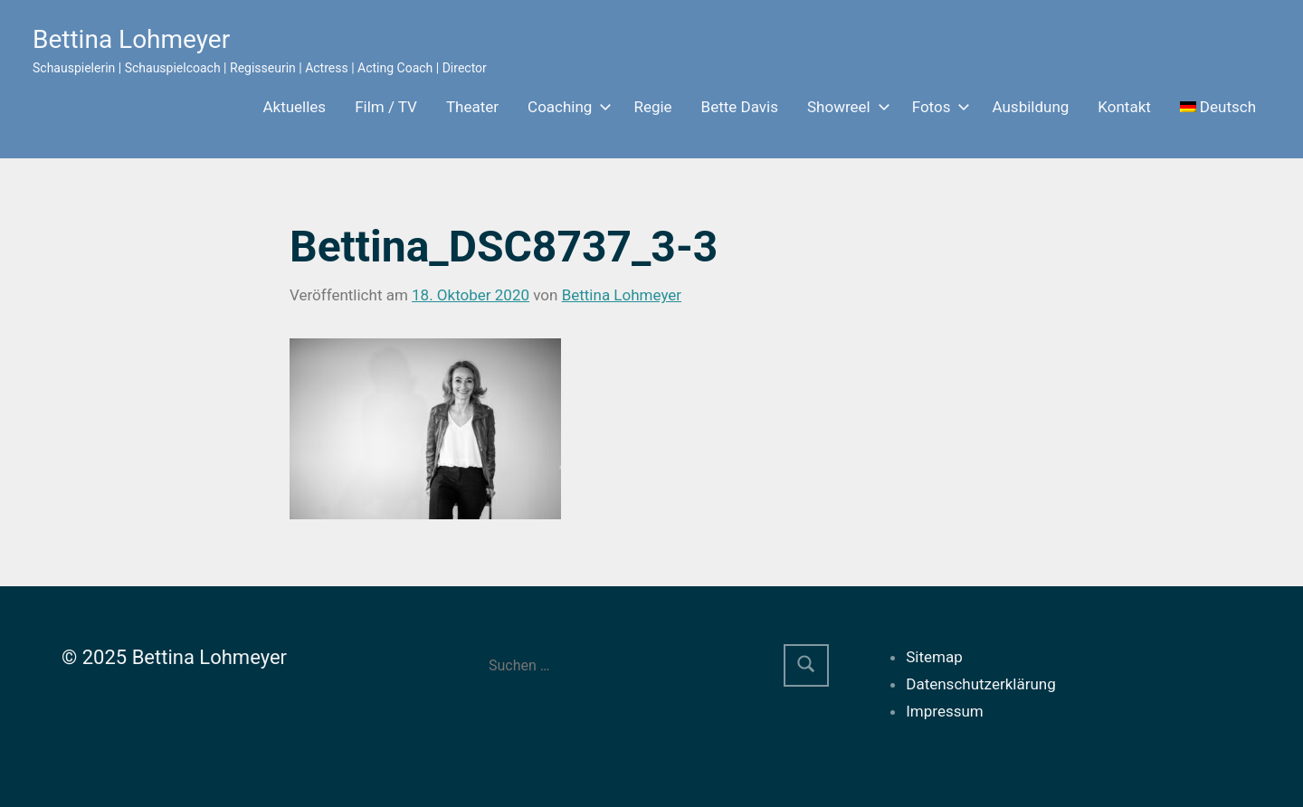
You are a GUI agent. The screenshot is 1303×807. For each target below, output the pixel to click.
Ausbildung (1030, 107)
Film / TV (386, 107)
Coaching (566, 107)
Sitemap (934, 657)
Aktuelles (294, 107)
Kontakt (1124, 107)
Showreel (845, 107)
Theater (472, 107)
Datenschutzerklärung (980, 684)
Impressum (945, 711)
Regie (652, 107)
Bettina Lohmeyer (131, 39)
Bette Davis (739, 107)
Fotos (938, 107)
